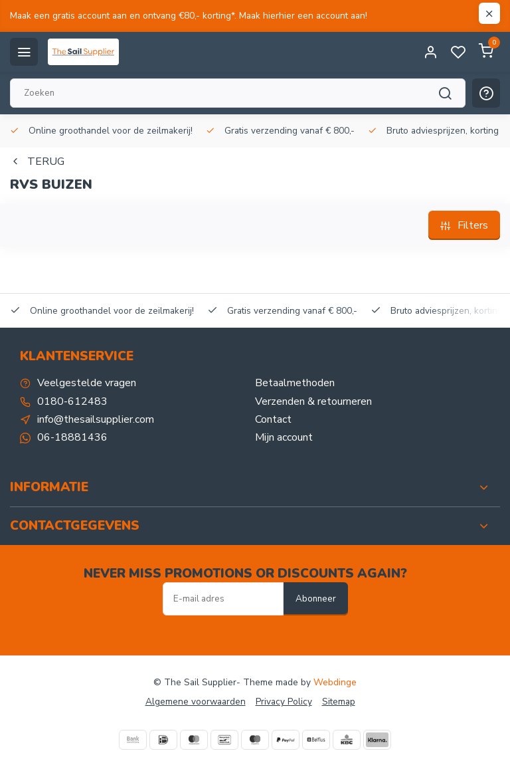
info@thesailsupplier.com (95, 419)
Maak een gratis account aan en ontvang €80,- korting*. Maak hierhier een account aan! (188, 15)
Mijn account (284, 437)
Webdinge (335, 682)
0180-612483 (72, 401)
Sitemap (338, 701)
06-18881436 (72, 437)
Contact (273, 419)
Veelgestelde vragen (86, 383)
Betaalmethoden (295, 383)
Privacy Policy (284, 701)
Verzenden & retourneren (313, 401)
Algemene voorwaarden (195, 701)
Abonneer (316, 599)
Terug (37, 161)
